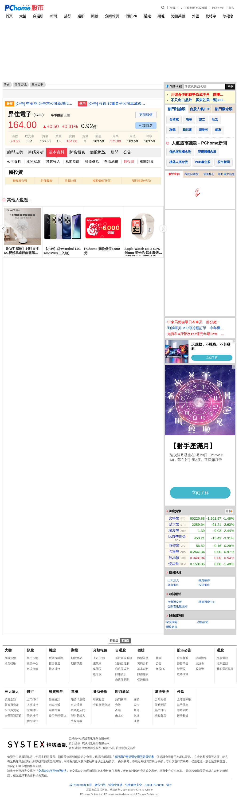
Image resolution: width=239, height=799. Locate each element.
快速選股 (222, 658)
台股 (118, 704)
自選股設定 (122, 668)
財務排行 (32, 710)
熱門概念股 (223, 109)
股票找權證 (56, 658)
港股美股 (178, 15)
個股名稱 (176, 86)
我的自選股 (191, 174)
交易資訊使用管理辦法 (52, 770)
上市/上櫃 (99, 658)
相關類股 (147, 161)
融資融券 (204, 580)
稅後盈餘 (92, 161)
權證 (147, 15)
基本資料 (57, 152)
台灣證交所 (175, 602)
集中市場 (32, 658)
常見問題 (171, 622)
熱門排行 (160, 710)
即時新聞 (122, 692)
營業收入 (53, 161)
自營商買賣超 (13, 715)
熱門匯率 (182, 704)
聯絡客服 (171, 626)
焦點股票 (160, 715)
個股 (140, 650)
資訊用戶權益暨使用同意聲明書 (134, 756)
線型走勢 (15, 152)
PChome (217, 8)
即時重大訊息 (226, 174)
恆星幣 (173, 564)
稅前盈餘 (73, 161)
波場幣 (174, 558)
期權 (161, 15)
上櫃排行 (32, 704)
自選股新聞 (122, 679)
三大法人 (173, 580)
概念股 (97, 674)
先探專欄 (76, 721)
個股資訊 (21, 84)
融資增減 (54, 704)
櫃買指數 (10, 663)
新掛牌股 (182, 658)
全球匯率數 (184, 699)
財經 (136, 715)
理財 (136, 721)
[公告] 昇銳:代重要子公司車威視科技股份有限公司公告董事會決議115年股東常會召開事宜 (117, 103)
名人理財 (76, 704)
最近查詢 (174, 174)
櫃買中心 (32, 663)
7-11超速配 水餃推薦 (194, 8)
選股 (81, 15)
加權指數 (10, 658)
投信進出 (204, 585)
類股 (94, 15)
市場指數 (32, 668)
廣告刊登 (100, 785)
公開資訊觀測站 (177, 606)
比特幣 (211, 15)
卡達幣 (173, 551)
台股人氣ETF (200, 109)
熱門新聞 (120, 699)
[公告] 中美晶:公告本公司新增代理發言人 (45, 103)
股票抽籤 (182, 674)
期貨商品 (76, 658)
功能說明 (202, 622)
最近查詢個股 (123, 658)
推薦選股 (222, 663)
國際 (136, 699)
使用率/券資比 (58, 715)
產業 (118, 710)
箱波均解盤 (78, 699)
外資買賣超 (12, 704)
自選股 (38, 15)
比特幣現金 (177, 536)
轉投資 (129, 161)
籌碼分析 (36, 152)
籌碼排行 (32, 715)
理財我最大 (78, 715)
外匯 (195, 15)
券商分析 (100, 692)
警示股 (181, 668)
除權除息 (201, 658)
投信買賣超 (12, 710)
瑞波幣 (173, 530)
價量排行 (209, 174)
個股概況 (98, 152)
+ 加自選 (146, 125)
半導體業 (57, 115)
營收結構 (111, 161)
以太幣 (174, 524)
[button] (163, 228)
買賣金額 (10, 699)
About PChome (154, 785)
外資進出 (173, 585)
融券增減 (54, 710)
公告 (127, 152)
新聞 (173, 8)
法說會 (200, 663)
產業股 (97, 663)
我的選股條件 (225, 668)
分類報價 (112, 15)
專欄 (74, 692)
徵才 (169, 785)
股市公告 (184, 650)
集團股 (97, 668)
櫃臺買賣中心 (207, 602)
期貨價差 (76, 663)
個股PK (131, 15)
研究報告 (98, 699)
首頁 (9, 15)
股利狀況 (34, 161)
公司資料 (14, 161)
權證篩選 (54, 663)
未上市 (119, 715)
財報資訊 (120, 674)
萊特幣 (174, 545)
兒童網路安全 (133, 785)
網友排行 (32, 721)
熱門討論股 (176, 109)
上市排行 (32, 699)
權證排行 (54, 668)
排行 (67, 15)
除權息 (228, 15)
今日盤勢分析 (101, 704)
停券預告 (182, 663)
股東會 (200, 668)
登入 (231, 8)
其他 (136, 710)
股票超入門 (78, 710)
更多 (228, 511)
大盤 (22, 15)
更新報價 (146, 115)
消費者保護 (115, 785)
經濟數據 (182, 715)
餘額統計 (54, 699)
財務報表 (77, 152)
